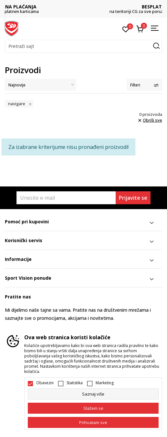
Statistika (75, 383)
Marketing (105, 383)
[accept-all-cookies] (93, 422)
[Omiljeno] (126, 29)
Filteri (144, 85)
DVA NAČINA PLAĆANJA (83, 6)
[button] (83, 46)
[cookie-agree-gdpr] (93, 408)
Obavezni (45, 383)
